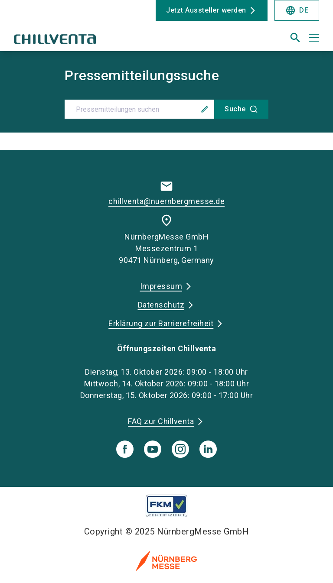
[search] (295, 37)
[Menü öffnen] (314, 37)
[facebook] (125, 449)
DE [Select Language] (296, 10)
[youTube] (152, 449)
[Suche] (241, 109)
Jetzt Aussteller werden (206, 10)
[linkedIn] (208, 449)
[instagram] (180, 449)
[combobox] (166, 109)
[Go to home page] (87, 41)
